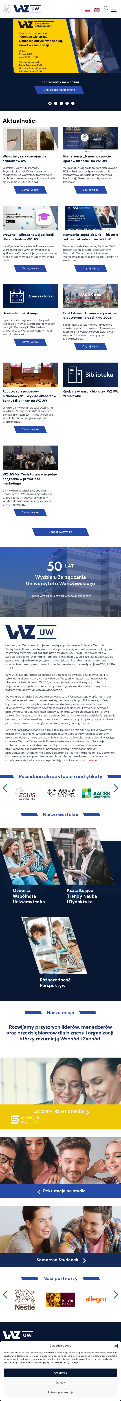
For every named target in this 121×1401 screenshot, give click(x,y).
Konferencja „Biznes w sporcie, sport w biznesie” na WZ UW (87, 158)
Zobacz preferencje (60, 1392)
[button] (115, 1345)
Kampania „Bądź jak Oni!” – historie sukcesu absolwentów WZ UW (90, 237)
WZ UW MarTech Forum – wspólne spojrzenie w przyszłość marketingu (30, 479)
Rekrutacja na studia (61, 1191)
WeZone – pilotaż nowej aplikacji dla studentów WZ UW (28, 237)
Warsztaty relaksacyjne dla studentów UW (25, 158)
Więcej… (94, 760)
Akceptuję (60, 1372)
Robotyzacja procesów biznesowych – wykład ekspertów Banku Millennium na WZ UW (29, 396)
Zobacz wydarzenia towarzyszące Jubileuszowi (60, 596)
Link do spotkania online (59, 90)
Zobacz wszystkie (60, 532)
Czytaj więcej (30, 190)
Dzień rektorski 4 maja (20, 313)
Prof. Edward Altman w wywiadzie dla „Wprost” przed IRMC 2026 (90, 315)
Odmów (61, 1382)
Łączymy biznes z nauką (58, 1111)
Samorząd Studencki (62, 1259)
